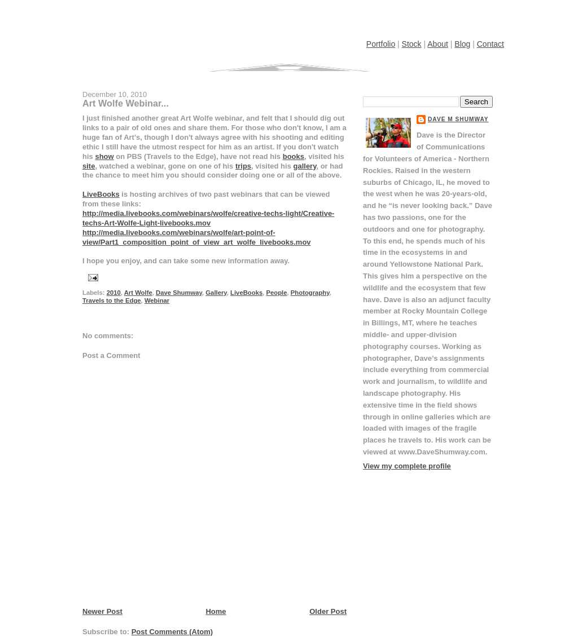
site (88, 166)
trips (243, 166)
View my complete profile (407, 466)
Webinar (156, 300)
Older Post (328, 611)
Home (215, 611)
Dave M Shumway (458, 119)
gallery (304, 166)
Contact (490, 43)
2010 (114, 292)
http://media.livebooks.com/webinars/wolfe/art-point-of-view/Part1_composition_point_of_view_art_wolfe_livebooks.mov (196, 237)
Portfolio (380, 43)
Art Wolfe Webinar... (125, 103)
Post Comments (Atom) (172, 631)
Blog (462, 43)
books (293, 156)
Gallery (215, 292)
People (276, 292)
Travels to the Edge (111, 300)
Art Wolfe (138, 292)
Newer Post (102, 611)
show (104, 156)
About (437, 43)
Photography (310, 292)
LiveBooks (101, 194)
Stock (412, 43)
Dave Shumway (179, 292)
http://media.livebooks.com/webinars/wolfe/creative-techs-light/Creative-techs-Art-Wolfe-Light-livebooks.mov (208, 218)
